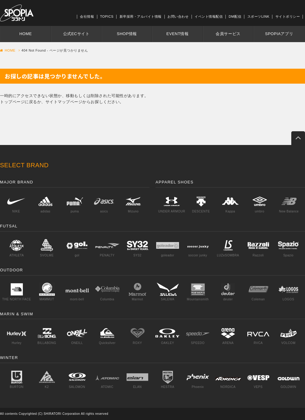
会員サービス (228, 33)
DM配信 (235, 16)
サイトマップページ (64, 102)
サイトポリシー (287, 16)
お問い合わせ (177, 16)
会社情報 (87, 16)
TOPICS (106, 16)
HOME (25, 33)
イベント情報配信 (209, 16)
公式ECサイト (76, 33)
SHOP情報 (127, 33)
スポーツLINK (258, 16)
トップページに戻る (18, 102)
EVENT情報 (178, 33)
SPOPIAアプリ (279, 33)
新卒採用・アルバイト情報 (141, 16)
